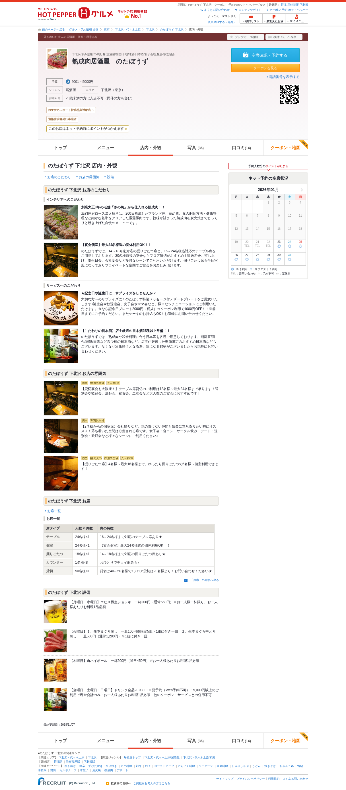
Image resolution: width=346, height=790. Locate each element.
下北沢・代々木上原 (128, 29)
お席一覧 (54, 511)
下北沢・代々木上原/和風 (199, 757)
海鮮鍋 (42, 770)
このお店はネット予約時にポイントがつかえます (86, 129)
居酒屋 (71, 90)
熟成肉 (108, 770)
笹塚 (284, 4)
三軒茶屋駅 (73, 761)
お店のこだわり (59, 177)
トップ (60, 147)
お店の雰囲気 (89, 177)
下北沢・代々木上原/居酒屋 (162, 757)
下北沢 (304, 4)
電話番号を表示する (284, 77)
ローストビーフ (164, 766)
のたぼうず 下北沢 (172, 29)
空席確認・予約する (269, 55)
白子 (148, 766)
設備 (110, 177)
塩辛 (82, 766)
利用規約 (273, 778)
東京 (107, 29)
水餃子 (84, 770)
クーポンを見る (265, 68)
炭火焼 (96, 770)
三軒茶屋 (293, 4)
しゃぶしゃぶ (240, 766)
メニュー (105, 147)
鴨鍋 (300, 766)
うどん (256, 766)
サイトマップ (224, 778)
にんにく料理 (186, 766)
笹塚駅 (58, 761)
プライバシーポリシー (250, 778)
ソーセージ (206, 766)
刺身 (138, 766)
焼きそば (270, 766)
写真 (195, 147)
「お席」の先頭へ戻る (204, 580)
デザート (122, 770)
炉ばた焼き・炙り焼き (102, 766)
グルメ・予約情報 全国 (83, 29)
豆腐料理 (222, 766)
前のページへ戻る (53, 29)
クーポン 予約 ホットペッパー (288, 9)
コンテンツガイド (250, 9)
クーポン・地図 (289, 145)
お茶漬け (70, 766)
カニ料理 (126, 766)
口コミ (241, 147)
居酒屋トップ (132, 757)
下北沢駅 (89, 761)
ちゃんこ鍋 (286, 766)
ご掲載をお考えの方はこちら (151, 783)
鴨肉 (53, 770)
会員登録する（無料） (222, 22)
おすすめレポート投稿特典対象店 (69, 110)
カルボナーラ (68, 770)
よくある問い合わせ (217, 9)
